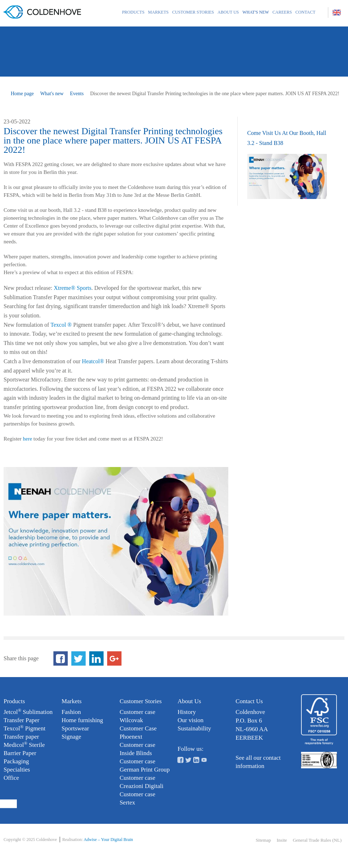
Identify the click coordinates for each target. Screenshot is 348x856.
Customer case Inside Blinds (138, 749)
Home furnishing (82, 720)
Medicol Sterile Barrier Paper (24, 749)
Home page (22, 93)
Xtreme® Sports (72, 288)
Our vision (190, 720)
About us (228, 12)
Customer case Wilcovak (138, 716)
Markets (158, 12)
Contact (305, 12)
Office (11, 777)
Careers (282, 12)
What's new (256, 12)
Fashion (71, 712)
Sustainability (194, 728)
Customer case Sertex (138, 798)
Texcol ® (61, 325)
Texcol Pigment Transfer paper (25, 732)
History (186, 712)
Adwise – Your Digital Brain (108, 839)
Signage (71, 736)
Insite (282, 840)
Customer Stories (193, 12)
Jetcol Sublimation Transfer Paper (28, 716)
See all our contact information (258, 761)
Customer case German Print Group (145, 765)
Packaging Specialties (17, 765)
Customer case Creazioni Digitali (141, 781)
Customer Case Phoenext (138, 732)
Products (133, 12)
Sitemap (263, 840)
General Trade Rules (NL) (317, 840)
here (27, 439)
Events (77, 93)
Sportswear (75, 728)
